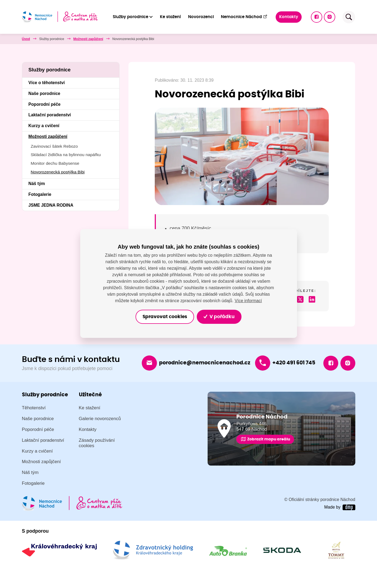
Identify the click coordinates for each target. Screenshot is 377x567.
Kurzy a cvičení (43, 125)
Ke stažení (170, 17)
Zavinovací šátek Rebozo (54, 146)
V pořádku (220, 316)
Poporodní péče (44, 104)
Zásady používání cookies (97, 443)
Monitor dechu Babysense (55, 163)
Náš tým (36, 183)
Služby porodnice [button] (131, 17)
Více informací (248, 300)
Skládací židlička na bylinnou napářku (66, 154)
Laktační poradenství (49, 115)
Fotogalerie (39, 194)
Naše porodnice (44, 93)
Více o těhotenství (46, 82)
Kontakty (288, 17)
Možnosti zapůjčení (88, 39)
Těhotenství (34, 407)
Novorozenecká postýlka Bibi (58, 172)
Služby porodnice (51, 39)
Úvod (26, 39)
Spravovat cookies (164, 316)
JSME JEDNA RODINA (50, 205)
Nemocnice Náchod (244, 16)
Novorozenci (201, 17)
